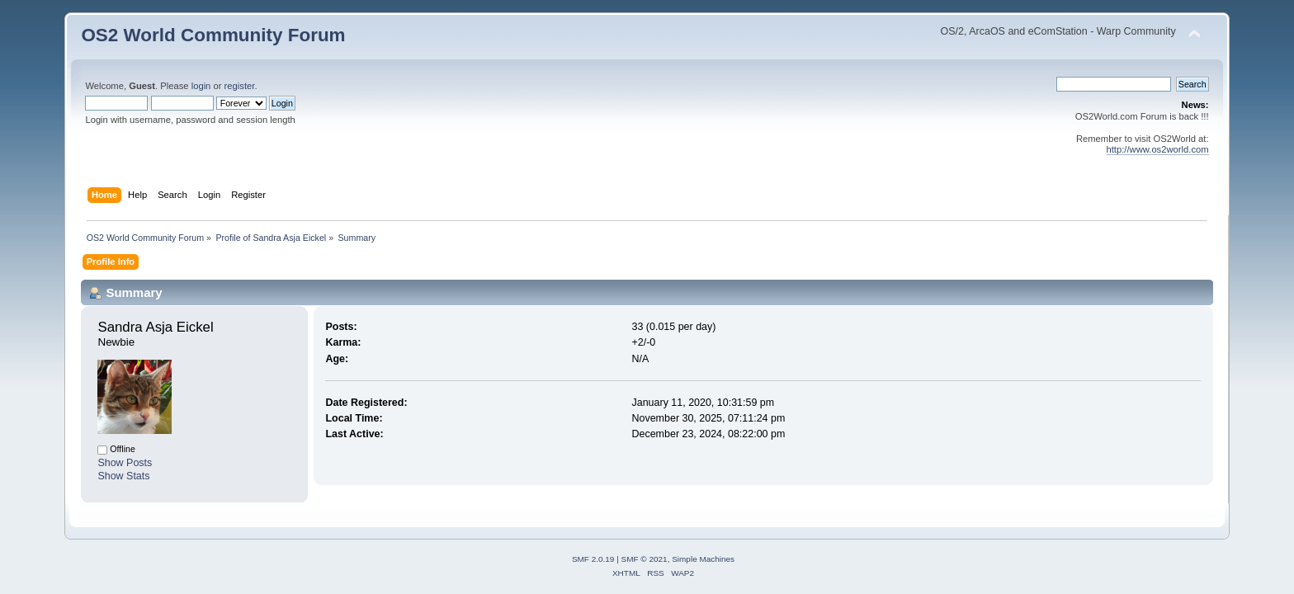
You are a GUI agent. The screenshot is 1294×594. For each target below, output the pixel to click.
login (201, 86)
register (239, 86)
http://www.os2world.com (1158, 149)
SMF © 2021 (644, 558)
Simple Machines (703, 558)
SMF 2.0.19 (593, 558)
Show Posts (124, 463)
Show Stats (123, 476)
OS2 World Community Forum (213, 35)
